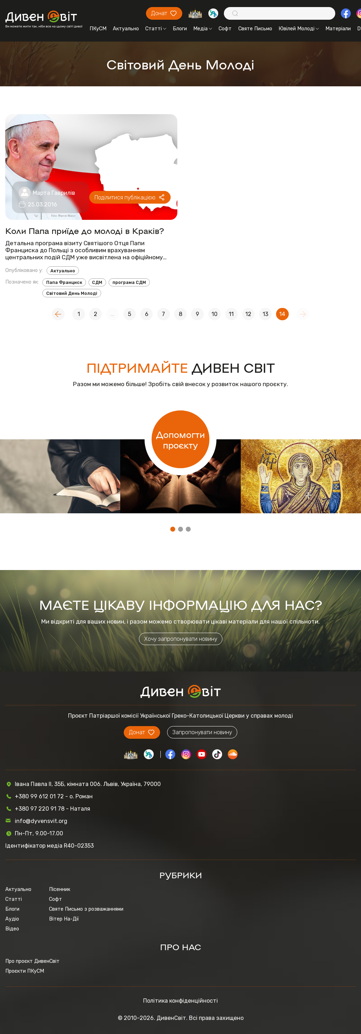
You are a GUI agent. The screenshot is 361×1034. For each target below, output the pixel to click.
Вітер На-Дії (64, 919)
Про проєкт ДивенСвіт (32, 961)
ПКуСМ (98, 28)
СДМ (97, 282)
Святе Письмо (255, 28)
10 (215, 314)
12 (248, 314)
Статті (155, 28)
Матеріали (338, 28)
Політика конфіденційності (180, 1000)
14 (282, 314)
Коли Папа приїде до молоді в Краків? (84, 230)
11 (231, 314)
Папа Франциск (64, 282)
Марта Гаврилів (54, 193)
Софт (225, 28)
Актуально (126, 28)
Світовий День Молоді (71, 293)
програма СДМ (129, 282)
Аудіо (12, 919)
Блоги (180, 28)
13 (265, 314)
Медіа (202, 28)
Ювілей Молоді (299, 28)
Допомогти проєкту (180, 439)
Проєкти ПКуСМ (24, 971)
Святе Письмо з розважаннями (86, 909)
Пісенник (59, 889)
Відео (12, 928)
